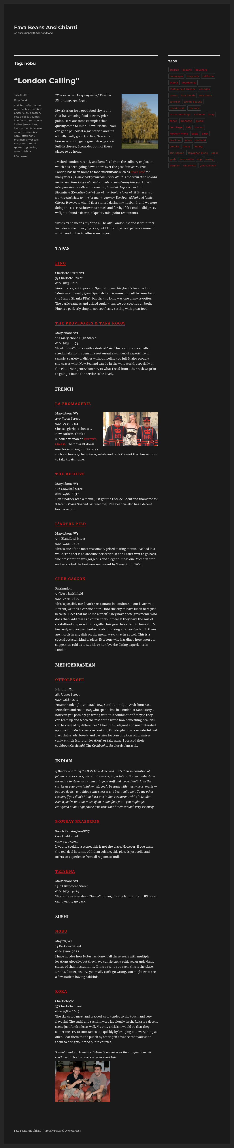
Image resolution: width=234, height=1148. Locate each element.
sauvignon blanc (198, 152)
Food (24, 100)
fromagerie (35, 120)
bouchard (201, 69)
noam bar (31, 131)
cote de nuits (177, 108)
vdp (199, 159)
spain (214, 152)
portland (200, 140)
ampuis (174, 69)
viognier (175, 165)
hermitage (176, 127)
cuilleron (199, 114)
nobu (17, 135)
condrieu (204, 88)
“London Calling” (46, 80)
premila (174, 146)
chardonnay (189, 82)
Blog (17, 100)
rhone (186, 146)
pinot (205, 133)
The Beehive (70, 474)
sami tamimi (28, 143)
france (173, 120)
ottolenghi (28, 135)
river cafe (33, 139)
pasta (195, 133)
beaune (187, 69)
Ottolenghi (69, 679)
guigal (200, 120)
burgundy (193, 76)
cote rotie (194, 108)
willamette (189, 165)
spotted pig (21, 147)
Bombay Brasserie (77, 821)
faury (211, 114)
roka (16, 143)
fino (16, 120)
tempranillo (187, 159)
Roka (61, 991)
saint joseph (177, 152)
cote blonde (188, 95)
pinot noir (175, 140)
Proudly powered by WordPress (63, 1130)
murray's (19, 131)
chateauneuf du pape (183, 88)
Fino (60, 263)
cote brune (205, 95)
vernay (209, 159)
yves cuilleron (208, 165)
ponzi (188, 140)
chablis (174, 82)
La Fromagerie (73, 404)
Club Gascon (70, 579)
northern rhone (179, 133)
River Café (138, 172)
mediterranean (33, 128)
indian (18, 124)
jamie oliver (30, 124)
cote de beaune (193, 101)
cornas (174, 95)
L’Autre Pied (70, 524)
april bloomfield (23, 105)
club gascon (33, 112)
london (18, 128)
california (208, 76)
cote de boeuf (22, 116)
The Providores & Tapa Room (90, 323)
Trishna (65, 871)
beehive (25, 108)
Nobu (61, 931)
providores (20, 139)
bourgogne (176, 76)
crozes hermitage (180, 114)
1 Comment (21, 156)
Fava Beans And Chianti (45, 27)
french (23, 120)
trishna (26, 151)
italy (188, 127)
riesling (198, 146)
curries (35, 116)
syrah (173, 159)
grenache (186, 120)
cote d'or (175, 101)
